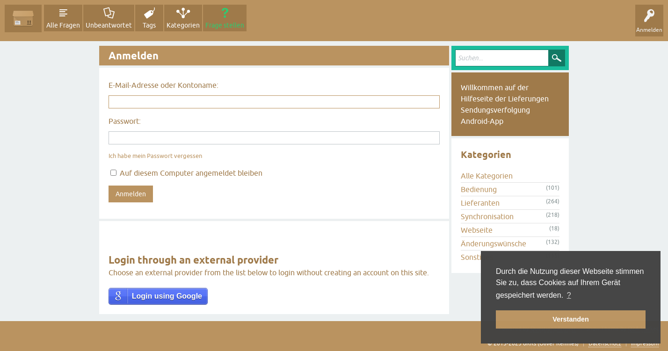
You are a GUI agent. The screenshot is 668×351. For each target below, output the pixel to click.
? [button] (569, 295)
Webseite (477, 230)
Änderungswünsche (493, 243)
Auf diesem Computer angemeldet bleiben (186, 173)
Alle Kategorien (487, 176)
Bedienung (479, 189)
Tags (149, 25)
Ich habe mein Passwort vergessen (155, 155)
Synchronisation (487, 216)
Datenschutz (604, 343)
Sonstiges (477, 257)
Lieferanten (480, 203)
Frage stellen (224, 25)
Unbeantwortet (109, 25)
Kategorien (183, 25)
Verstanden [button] (570, 319)
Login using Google (167, 296)
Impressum (645, 343)
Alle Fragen (63, 25)
